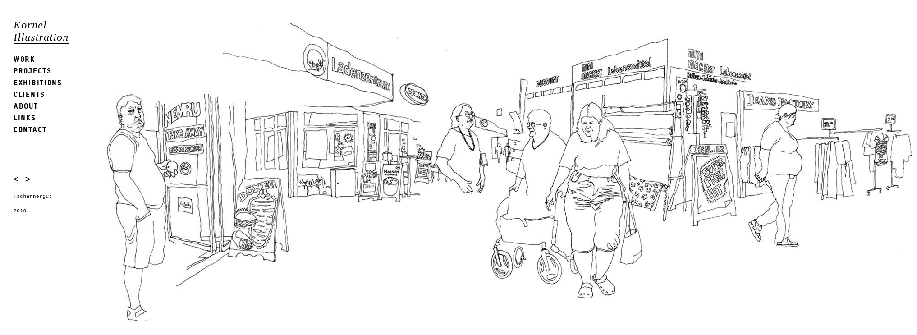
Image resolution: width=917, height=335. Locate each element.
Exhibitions (38, 82)
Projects (33, 70)
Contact (30, 129)
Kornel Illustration (41, 31)
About (26, 105)
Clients (29, 94)
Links (25, 117)
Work (24, 59)
